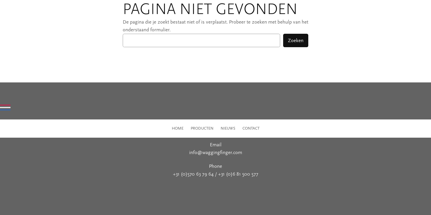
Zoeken (295, 40)
